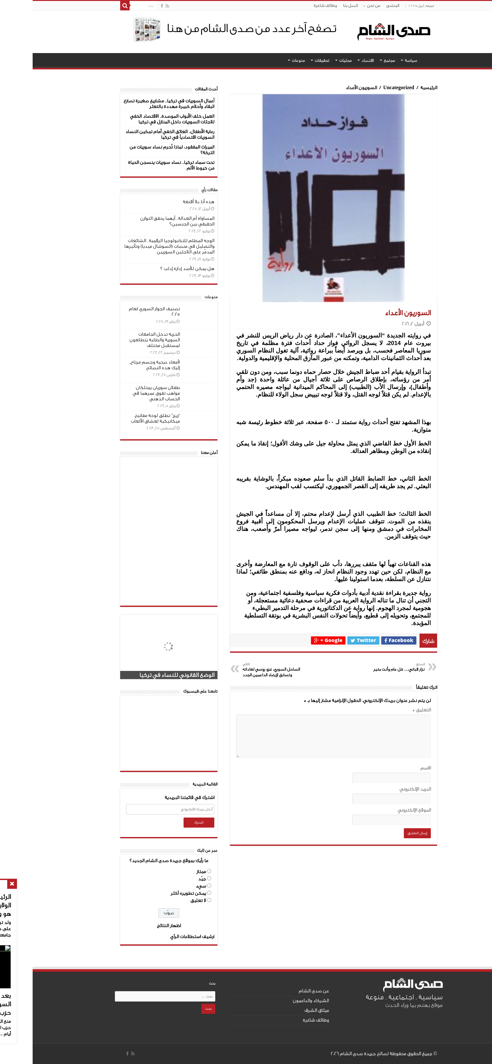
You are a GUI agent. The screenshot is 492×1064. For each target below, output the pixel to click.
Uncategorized (366, 87)
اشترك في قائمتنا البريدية (157, 797)
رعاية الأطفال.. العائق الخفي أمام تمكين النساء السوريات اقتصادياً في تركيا (137, 134)
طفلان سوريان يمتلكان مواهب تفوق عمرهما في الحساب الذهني (123, 393)
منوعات (265, 60)
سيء (168, 886)
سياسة (378, 60)
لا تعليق (165, 900)
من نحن (340, 5)
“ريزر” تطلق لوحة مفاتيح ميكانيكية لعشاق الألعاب (122, 418)
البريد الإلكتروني (382, 789)
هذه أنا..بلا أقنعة (166, 201)
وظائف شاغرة (292, 5)
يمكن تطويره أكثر (155, 893)
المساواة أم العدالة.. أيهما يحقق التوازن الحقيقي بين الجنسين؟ (145, 221)
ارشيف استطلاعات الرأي (160, 936)
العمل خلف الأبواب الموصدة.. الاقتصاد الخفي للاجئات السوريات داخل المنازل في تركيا (139, 119)
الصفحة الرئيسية (396, 59)
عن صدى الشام (281, 991)
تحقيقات (289, 60)
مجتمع (356, 60)
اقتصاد (335, 60)
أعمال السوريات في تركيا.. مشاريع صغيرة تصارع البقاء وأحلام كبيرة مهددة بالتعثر (136, 103)
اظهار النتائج (136, 925)
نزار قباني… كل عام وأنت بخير (360, 667)
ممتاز (168, 871)
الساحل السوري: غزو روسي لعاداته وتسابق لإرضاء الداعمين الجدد (242, 669)
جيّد (169, 879)
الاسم (393, 768)
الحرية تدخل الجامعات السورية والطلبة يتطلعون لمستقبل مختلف (122, 340)
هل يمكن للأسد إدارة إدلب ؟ (155, 268)
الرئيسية (396, 87)
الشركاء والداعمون (278, 1000)
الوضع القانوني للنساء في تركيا (144, 675)
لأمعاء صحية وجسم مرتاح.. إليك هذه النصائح (121, 364)
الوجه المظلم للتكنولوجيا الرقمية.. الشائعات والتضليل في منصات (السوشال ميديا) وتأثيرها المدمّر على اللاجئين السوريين (137, 246)
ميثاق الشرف (284, 1010)
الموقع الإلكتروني (381, 810)
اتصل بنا (317, 5)
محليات (313, 60)
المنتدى (360, 5)
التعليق (389, 710)
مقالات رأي (177, 189)
